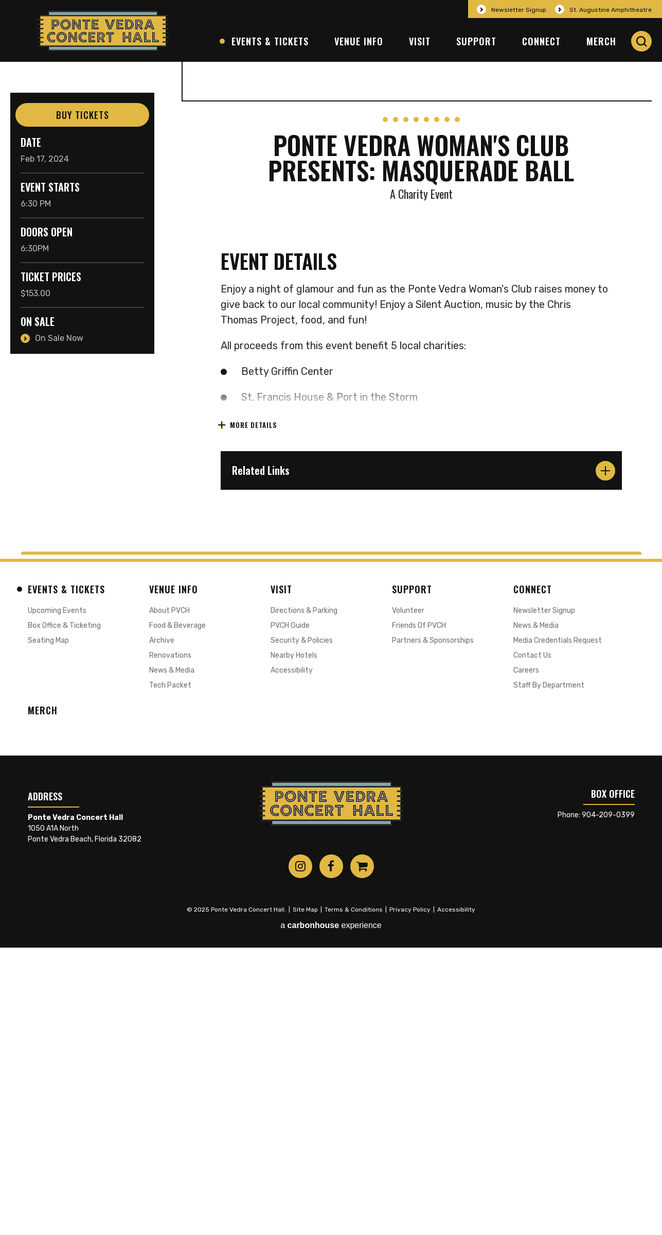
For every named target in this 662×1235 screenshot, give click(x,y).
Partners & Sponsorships (433, 927)
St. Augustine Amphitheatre (610, 9)
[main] (331, 450)
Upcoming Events (57, 898)
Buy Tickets (82, 115)
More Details (252, 712)
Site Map (305, 1196)
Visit (420, 41)
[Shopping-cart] (362, 1154)
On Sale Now (59, 338)
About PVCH (169, 898)
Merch (601, 41)
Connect (541, 41)
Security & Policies (302, 927)
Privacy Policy (410, 1196)
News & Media (171, 957)
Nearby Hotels (294, 942)
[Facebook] (331, 1154)
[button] (641, 41)
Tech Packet (170, 972)
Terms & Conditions (354, 1196)
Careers (526, 957)
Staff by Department (548, 972)
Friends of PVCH (419, 912)
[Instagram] (300, 1154)
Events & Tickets (270, 41)
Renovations (170, 942)
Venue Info (358, 41)
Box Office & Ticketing (64, 912)
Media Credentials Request (557, 927)
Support (476, 41)
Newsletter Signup (518, 9)
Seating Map (48, 927)
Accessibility (292, 957)
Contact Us (532, 942)
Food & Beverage (177, 912)
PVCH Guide (290, 912)
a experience (331, 1213)
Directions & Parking (304, 898)
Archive (161, 927)
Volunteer (408, 898)
